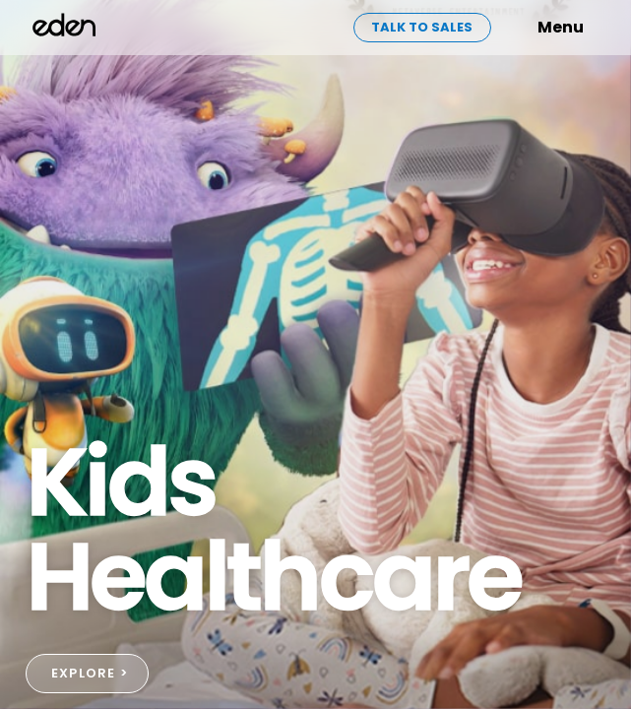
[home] (64, 27)
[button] (530, 27)
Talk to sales (422, 27)
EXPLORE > (90, 673)
